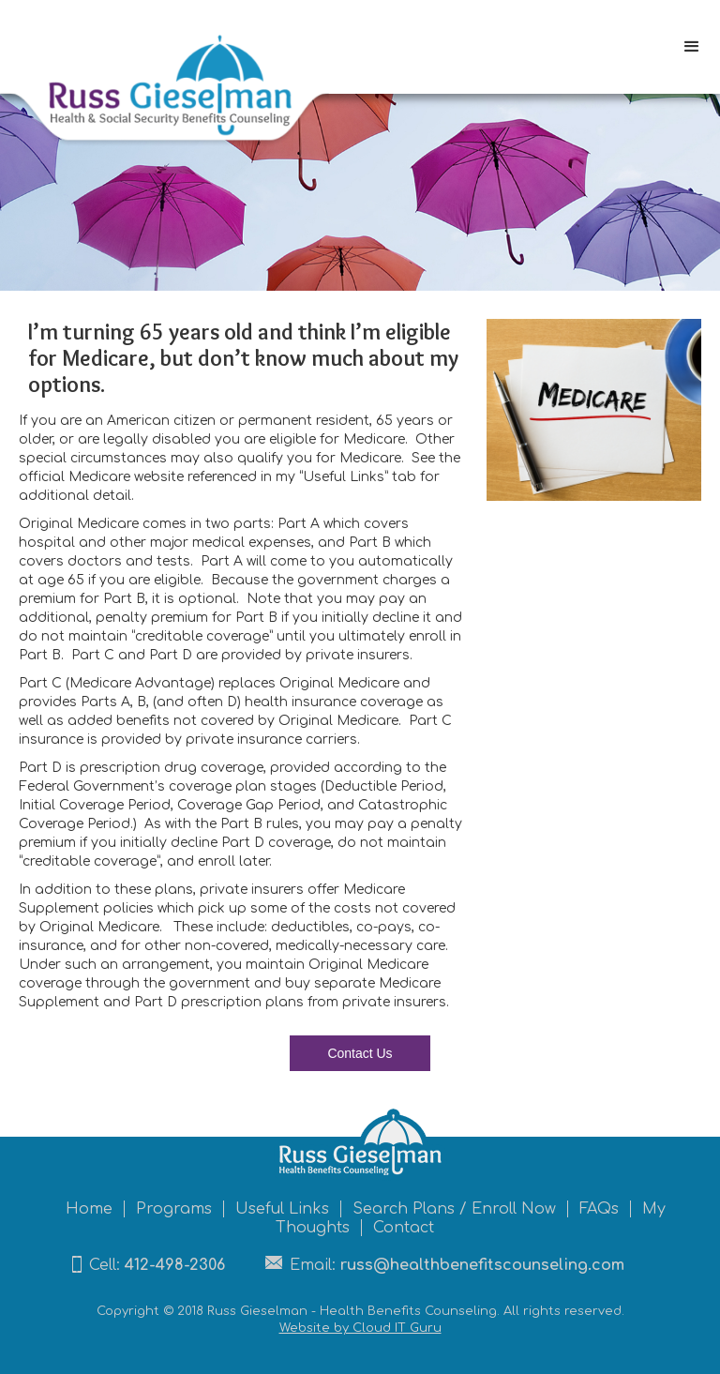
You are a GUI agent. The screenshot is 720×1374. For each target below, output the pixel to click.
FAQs (599, 1208)
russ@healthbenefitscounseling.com (482, 1265)
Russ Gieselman (257, 1311)
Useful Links (282, 1208)
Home (89, 1208)
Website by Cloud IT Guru (360, 1328)
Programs (174, 1208)
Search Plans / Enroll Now (454, 1208)
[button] (692, 47)
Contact (403, 1227)
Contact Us (359, 1053)
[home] (164, 81)
